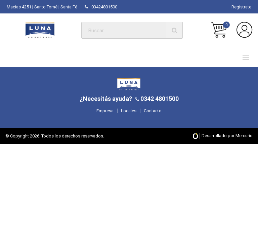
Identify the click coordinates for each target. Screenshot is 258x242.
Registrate (241, 6)
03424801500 (101, 6)
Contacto (153, 110)
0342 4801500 (159, 98)
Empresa (105, 110)
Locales (128, 110)
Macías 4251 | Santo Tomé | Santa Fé (42, 6)
